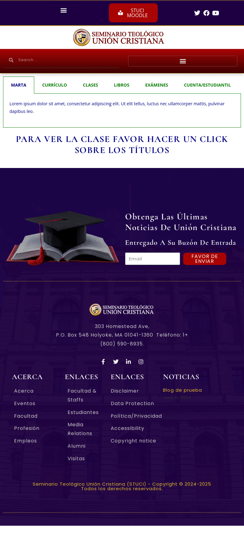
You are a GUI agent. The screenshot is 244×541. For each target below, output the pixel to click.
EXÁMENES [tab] (156, 85)
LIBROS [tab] (121, 85)
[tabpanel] (122, 111)
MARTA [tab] (18, 85)
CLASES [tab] (90, 85)
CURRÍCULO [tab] (54, 85)
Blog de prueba (182, 390)
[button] (64, 10)
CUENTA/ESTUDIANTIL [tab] (207, 85)
